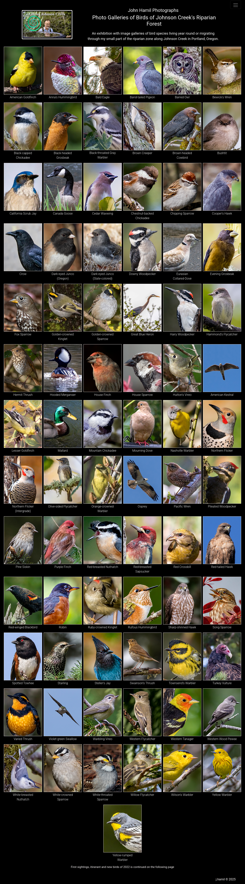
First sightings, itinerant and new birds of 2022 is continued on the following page (122, 867)
